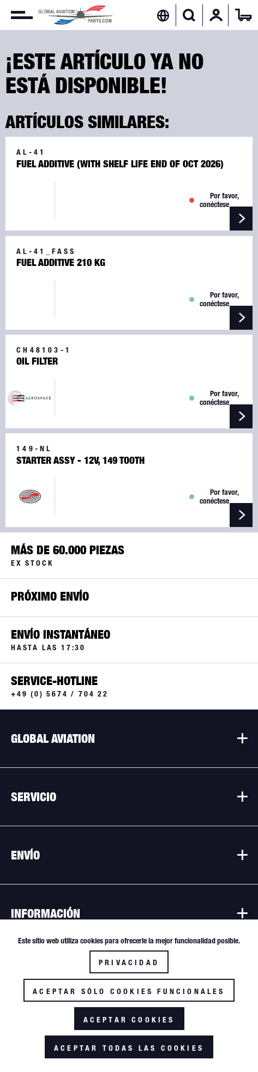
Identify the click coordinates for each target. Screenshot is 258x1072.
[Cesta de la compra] (243, 15)
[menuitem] (16, 15)
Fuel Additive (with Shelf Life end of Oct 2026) (120, 164)
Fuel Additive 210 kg (60, 262)
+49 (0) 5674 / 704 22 (60, 693)
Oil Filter (37, 361)
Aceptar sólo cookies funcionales (129, 991)
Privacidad (129, 962)
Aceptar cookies (129, 1019)
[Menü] (16, 15)
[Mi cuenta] (216, 15)
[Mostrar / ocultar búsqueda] (189, 15)
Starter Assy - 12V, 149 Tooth (80, 460)
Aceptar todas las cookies (129, 1048)
